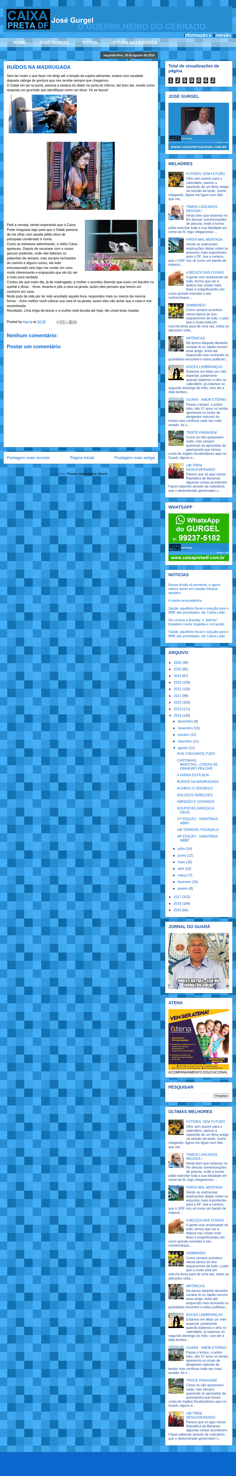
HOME (19, 42)
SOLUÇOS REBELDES (195, 795)
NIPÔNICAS (195, 338)
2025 (178, 669)
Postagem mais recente (28, 457)
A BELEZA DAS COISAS (205, 272)
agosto (183, 748)
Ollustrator (138, 1467)
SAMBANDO (196, 305)
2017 (178, 897)
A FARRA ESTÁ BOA (193, 775)
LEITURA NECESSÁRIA (134, 42)
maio (182, 862)
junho (182, 855)
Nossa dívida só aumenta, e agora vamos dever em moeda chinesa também (194, 589)
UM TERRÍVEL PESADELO (198, 830)
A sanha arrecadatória (185, 600)
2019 (178, 709)
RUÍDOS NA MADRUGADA (198, 782)
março (183, 875)
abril (181, 868)
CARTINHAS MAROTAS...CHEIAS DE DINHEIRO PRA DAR (197, 764)
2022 (178, 689)
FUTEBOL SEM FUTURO (205, 174)
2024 (178, 676)
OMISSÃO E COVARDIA (196, 801)
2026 (178, 662)
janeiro (183, 888)
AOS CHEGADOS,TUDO (196, 753)
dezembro (186, 721)
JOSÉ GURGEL (54, 42)
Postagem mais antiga (134, 457)
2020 (178, 702)
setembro (185, 741)
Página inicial (82, 457)
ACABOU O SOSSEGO (195, 788)
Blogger (175, 1467)
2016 (178, 903)
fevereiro (185, 882)
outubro (184, 735)
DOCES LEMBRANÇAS (204, 367)
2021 (178, 696)
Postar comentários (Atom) (87, 474)
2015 (178, 910)
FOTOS (89, 42)
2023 (178, 682)
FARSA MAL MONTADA (204, 239)
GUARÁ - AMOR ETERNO (206, 399)
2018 (178, 715)
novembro (186, 728)
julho (182, 848)
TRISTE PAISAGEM (201, 432)
